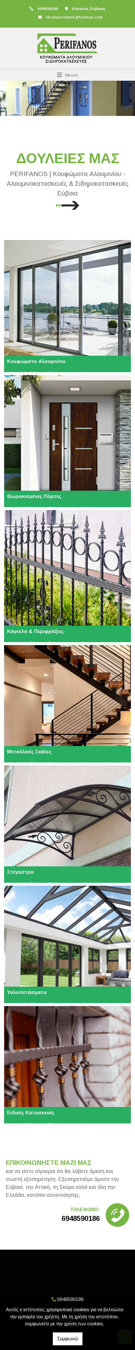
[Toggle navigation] (67, 75)
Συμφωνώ (67, 1338)
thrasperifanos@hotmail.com (74, 17)
